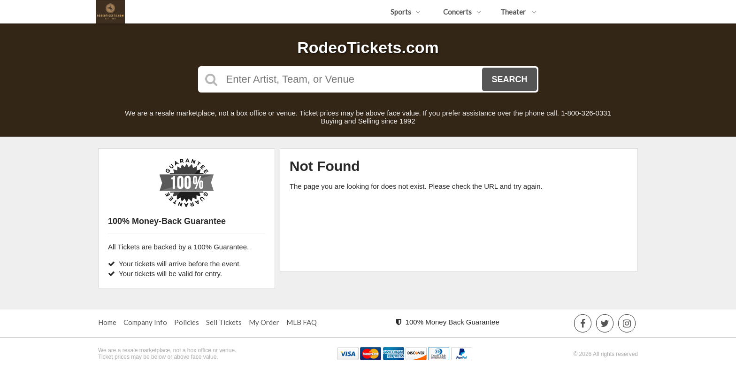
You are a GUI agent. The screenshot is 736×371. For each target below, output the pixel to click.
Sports (406, 12)
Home (107, 322)
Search (509, 79)
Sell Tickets (224, 322)
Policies (186, 322)
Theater (518, 12)
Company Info (145, 322)
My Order (264, 322)
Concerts (462, 12)
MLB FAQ (301, 322)
